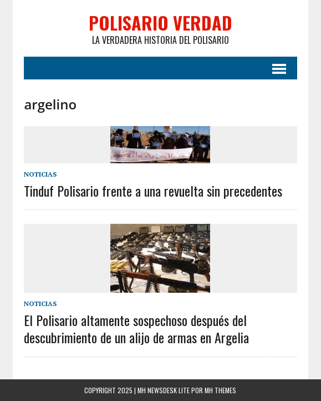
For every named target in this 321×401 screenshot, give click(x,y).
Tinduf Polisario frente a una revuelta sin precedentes (153, 190)
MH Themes (220, 390)
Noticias (40, 174)
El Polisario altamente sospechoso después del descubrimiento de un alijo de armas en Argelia (136, 328)
